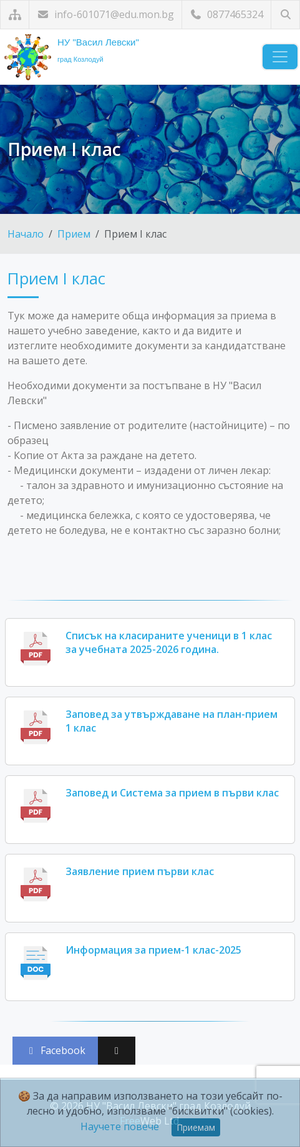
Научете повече (119, 1126)
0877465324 (226, 14)
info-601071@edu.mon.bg (105, 14)
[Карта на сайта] (15, 15)
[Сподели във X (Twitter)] (116, 1051)
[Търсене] (285, 15)
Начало (25, 234)
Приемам (196, 1127)
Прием (73, 234)
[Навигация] (280, 56)
